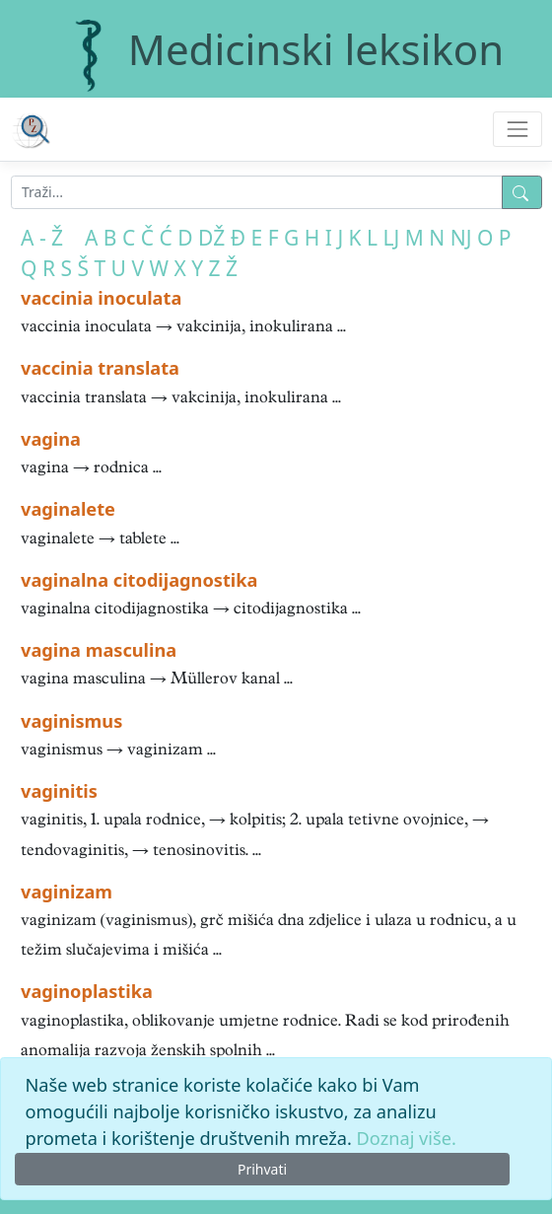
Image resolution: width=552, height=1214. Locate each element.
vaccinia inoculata (101, 298)
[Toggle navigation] (517, 128)
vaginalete (68, 509)
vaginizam (66, 891)
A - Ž (42, 237)
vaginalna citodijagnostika (139, 580)
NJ (461, 237)
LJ (391, 237)
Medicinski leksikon (316, 49)
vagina (51, 439)
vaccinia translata (100, 368)
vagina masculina (98, 650)
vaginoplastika (87, 991)
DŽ (211, 237)
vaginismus (71, 721)
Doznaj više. (406, 1138)
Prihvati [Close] (262, 1169)
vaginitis (59, 791)
